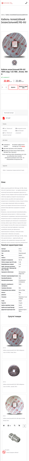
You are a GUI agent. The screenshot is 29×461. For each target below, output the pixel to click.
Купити (13, 87)
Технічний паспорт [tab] (9, 113)
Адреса (23, 146)
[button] (3, 101)
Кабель (3, 14)
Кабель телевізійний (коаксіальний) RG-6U (17, 14)
